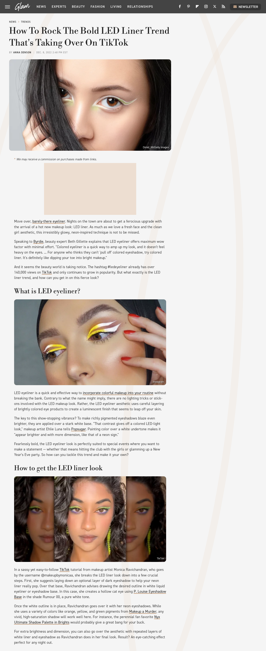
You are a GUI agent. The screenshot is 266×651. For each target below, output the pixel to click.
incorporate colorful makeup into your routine (118, 392)
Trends (26, 22)
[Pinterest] (188, 8)
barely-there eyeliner (48, 221)
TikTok (47, 272)
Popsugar (78, 429)
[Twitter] (214, 8)
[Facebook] (180, 8)
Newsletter (245, 6)
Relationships (140, 6)
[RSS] (223, 8)
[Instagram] (206, 8)
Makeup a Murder (142, 611)
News (41, 6)
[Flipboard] (197, 8)
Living (116, 6)
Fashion (98, 6)
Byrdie (38, 241)
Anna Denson (22, 52)
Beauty (78, 6)
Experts (59, 6)
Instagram (158, 382)
